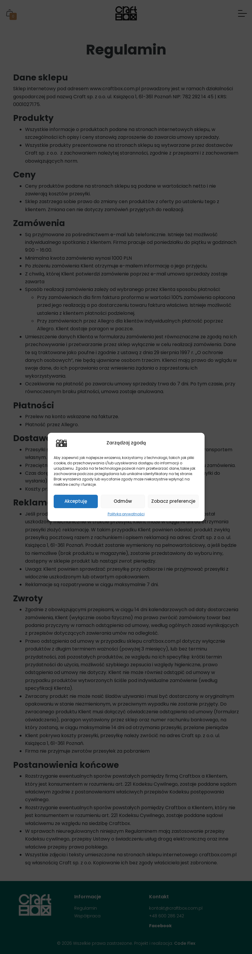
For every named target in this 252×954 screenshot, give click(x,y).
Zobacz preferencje (173, 501)
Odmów (123, 501)
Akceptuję (75, 501)
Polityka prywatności (126, 513)
